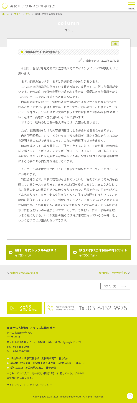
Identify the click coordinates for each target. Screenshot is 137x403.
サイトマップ (14, 384)
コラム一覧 (109, 286)
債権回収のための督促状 (24, 272)
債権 (27, 14)
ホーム (5, 14)
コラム (17, 14)
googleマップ (72, 342)
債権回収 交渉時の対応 (113, 272)
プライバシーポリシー (39, 384)
